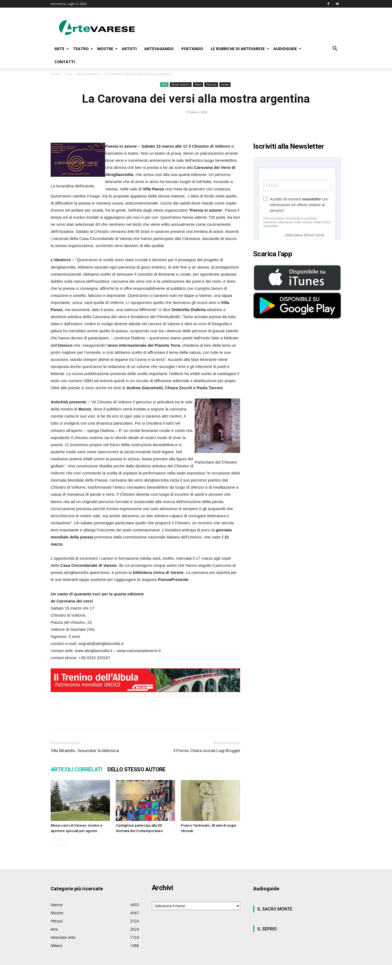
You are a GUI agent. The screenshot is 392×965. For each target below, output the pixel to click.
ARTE (61, 48)
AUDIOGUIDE (287, 48)
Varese (225, 84)
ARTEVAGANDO (159, 48)
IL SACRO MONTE (275, 909)
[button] (334, 49)
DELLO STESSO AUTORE (137, 769)
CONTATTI (64, 61)
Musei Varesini (88, 74)
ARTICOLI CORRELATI (76, 769)
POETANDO (192, 48)
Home (55, 74)
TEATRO (83, 48)
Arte (68, 74)
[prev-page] (54, 841)
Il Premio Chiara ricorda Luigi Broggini (206, 750)
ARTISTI (129, 48)
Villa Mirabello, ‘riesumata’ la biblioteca (85, 750)
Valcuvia (211, 84)
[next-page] (62, 841)
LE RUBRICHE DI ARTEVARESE (240, 48)
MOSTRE (107, 48)
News (198, 84)
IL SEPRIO (267, 928)
